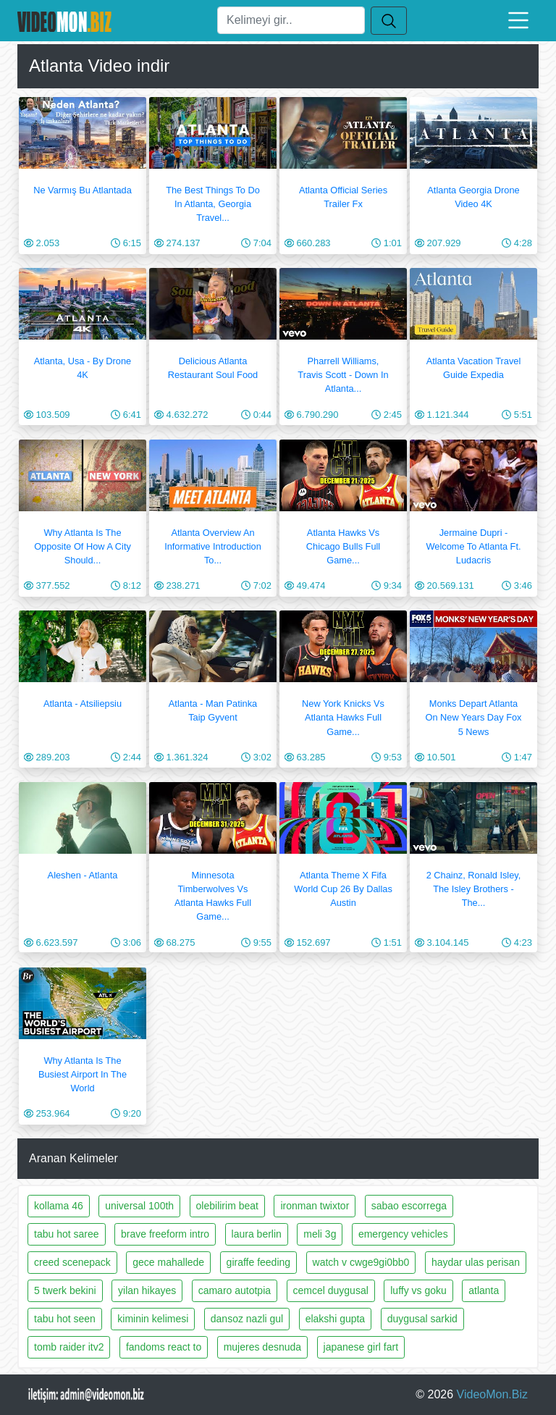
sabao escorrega (409, 1206)
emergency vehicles (403, 1234)
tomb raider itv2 (69, 1347)
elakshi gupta (336, 1318)
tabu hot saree (66, 1234)
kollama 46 (58, 1206)
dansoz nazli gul (247, 1318)
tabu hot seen (65, 1318)
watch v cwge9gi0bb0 (361, 1262)
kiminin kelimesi (152, 1318)
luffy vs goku (418, 1290)
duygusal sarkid (422, 1318)
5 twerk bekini (65, 1290)
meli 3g (319, 1234)
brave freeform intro (165, 1234)
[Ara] (291, 20)
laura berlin (257, 1234)
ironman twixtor (314, 1206)
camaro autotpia (234, 1290)
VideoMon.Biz (492, 1394)
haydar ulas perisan (475, 1262)
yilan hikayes (147, 1290)
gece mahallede (168, 1262)
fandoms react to (163, 1347)
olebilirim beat (227, 1206)
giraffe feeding (258, 1262)
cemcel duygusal (330, 1290)
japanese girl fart (361, 1347)
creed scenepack (72, 1262)
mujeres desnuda (262, 1347)
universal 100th (139, 1206)
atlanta (483, 1290)
